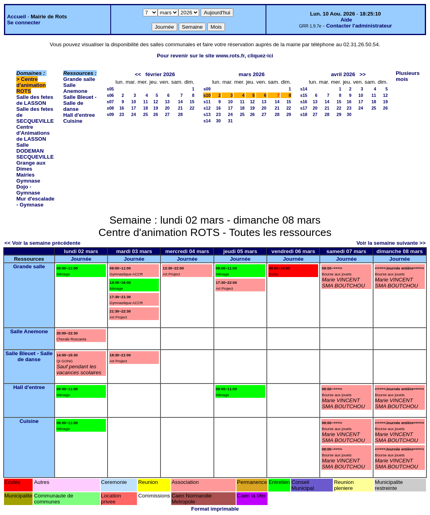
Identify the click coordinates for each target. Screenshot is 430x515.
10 (133, 101)
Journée (81, 259)
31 (230, 120)
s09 (110, 114)
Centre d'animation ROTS (31, 85)
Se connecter (24, 23)
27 (167, 114)
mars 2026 (251, 74)
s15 (303, 95)
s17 (303, 108)
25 (145, 114)
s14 (207, 120)
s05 (110, 88)
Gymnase (28, 181)
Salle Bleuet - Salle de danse (80, 103)
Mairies (25, 175)
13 (167, 101)
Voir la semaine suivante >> (391, 243)
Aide (346, 20)
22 (192, 108)
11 (145, 101)
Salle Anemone (75, 88)
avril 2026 (343, 74)
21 (180, 108)
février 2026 (160, 74)
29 (288, 114)
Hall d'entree (79, 115)
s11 (207, 101)
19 (155, 108)
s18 (303, 114)
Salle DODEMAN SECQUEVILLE (35, 151)
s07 (110, 101)
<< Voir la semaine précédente (42, 243)
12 (155, 101)
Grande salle (79, 79)
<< (138, 74)
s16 (303, 101)
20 (167, 108)
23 (121, 114)
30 (218, 120)
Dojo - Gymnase (28, 190)
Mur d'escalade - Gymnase (35, 202)
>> (363, 74)
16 (121, 108)
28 (180, 114)
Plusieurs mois (408, 76)
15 (192, 101)
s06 (110, 95)
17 (133, 108)
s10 (207, 95)
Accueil (16, 17)
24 (133, 114)
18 (145, 108)
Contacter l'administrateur (359, 26)
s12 (207, 108)
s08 (110, 108)
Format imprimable (215, 509)
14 (180, 101)
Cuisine (72, 121)
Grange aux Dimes (30, 166)
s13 (207, 114)
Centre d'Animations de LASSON (33, 133)
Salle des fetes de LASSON (34, 100)
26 (155, 114)
